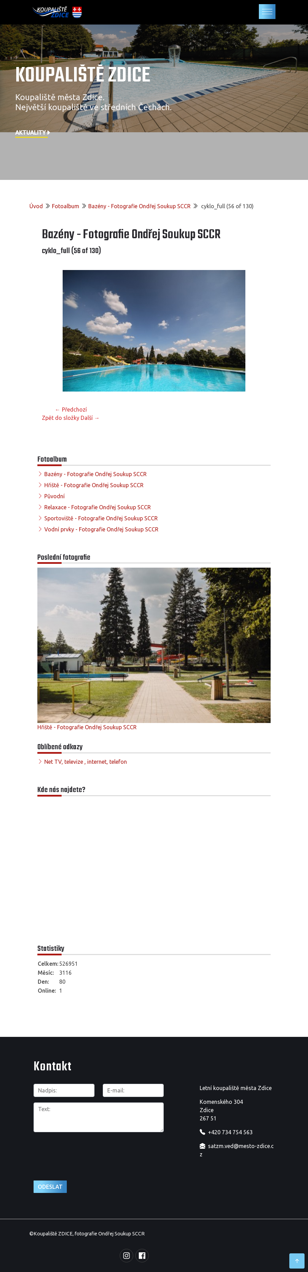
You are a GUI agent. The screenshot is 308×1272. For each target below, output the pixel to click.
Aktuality (33, 132)
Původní (54, 496)
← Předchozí (71, 409)
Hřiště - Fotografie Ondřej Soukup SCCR (94, 485)
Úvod (36, 206)
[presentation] (70, 1148)
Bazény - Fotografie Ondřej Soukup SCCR (139, 206)
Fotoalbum (65, 206)
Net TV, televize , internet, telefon (85, 762)
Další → (90, 418)
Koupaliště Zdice (82, 76)
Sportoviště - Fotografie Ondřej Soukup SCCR (101, 518)
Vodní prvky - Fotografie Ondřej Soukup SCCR (101, 529)
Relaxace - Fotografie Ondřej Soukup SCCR (97, 507)
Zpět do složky (60, 418)
